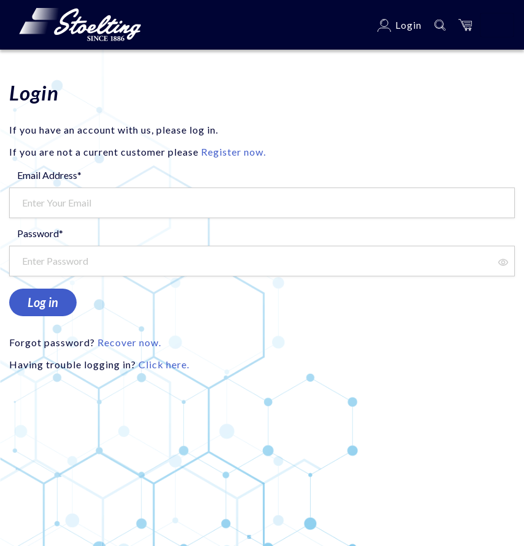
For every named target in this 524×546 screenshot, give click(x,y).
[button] (465, 25)
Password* (40, 233)
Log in (43, 302)
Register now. (233, 151)
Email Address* (49, 175)
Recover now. (129, 342)
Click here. (164, 364)
